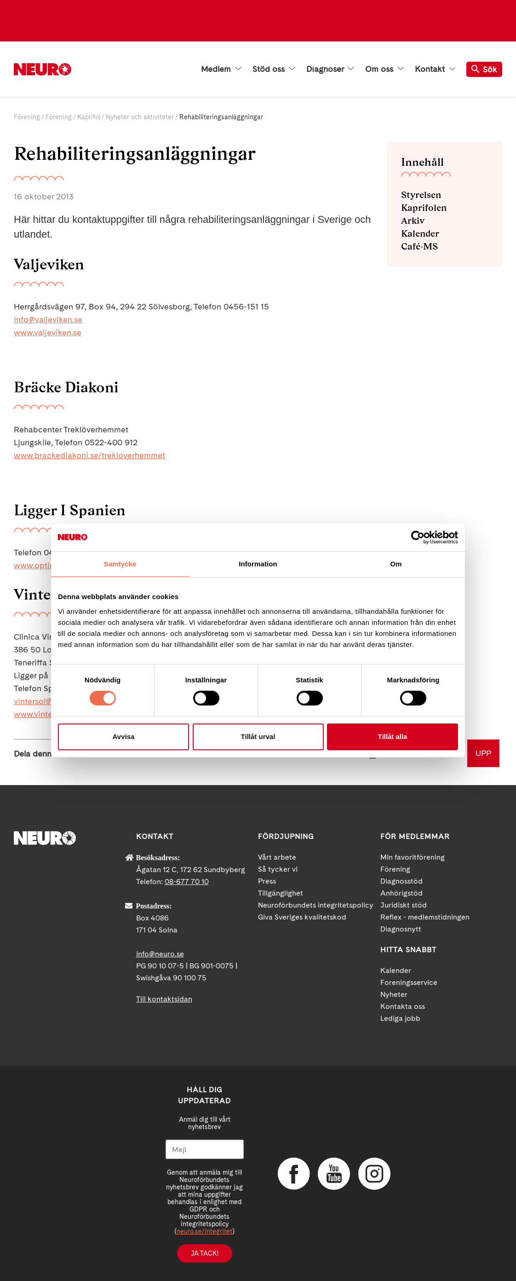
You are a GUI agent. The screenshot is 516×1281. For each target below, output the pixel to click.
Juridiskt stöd (403, 905)
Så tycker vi (278, 869)
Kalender (420, 233)
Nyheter (393, 994)
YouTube (334, 1174)
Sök (484, 69)
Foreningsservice (408, 982)
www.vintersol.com (49, 714)
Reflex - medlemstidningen (425, 917)
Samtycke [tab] (120, 564)
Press (267, 881)
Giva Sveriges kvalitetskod (302, 917)
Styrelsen (421, 194)
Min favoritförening (412, 857)
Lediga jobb (400, 1018)
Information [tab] (258, 564)
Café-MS (419, 246)
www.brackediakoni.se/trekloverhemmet (89, 455)
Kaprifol (88, 117)
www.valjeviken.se (47, 332)
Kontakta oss (402, 1006)
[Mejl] (205, 1149)
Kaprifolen (424, 207)
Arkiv (412, 220)
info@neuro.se (160, 953)
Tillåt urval (258, 736)
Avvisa (124, 736)
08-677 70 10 (187, 881)
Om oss (384, 69)
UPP (483, 753)
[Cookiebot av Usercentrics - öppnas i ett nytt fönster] (418, 537)
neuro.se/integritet (204, 1231)
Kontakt (435, 69)
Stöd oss (273, 69)
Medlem (221, 69)
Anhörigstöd (401, 893)
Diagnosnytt (400, 929)
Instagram (374, 1174)
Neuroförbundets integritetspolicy (315, 905)
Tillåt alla (392, 736)
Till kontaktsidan (164, 999)
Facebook (294, 1174)
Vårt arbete (277, 857)
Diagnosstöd (401, 881)
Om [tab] (395, 564)
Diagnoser (330, 69)
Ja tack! (204, 1253)
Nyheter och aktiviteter (140, 117)
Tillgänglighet (280, 893)
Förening (27, 117)
